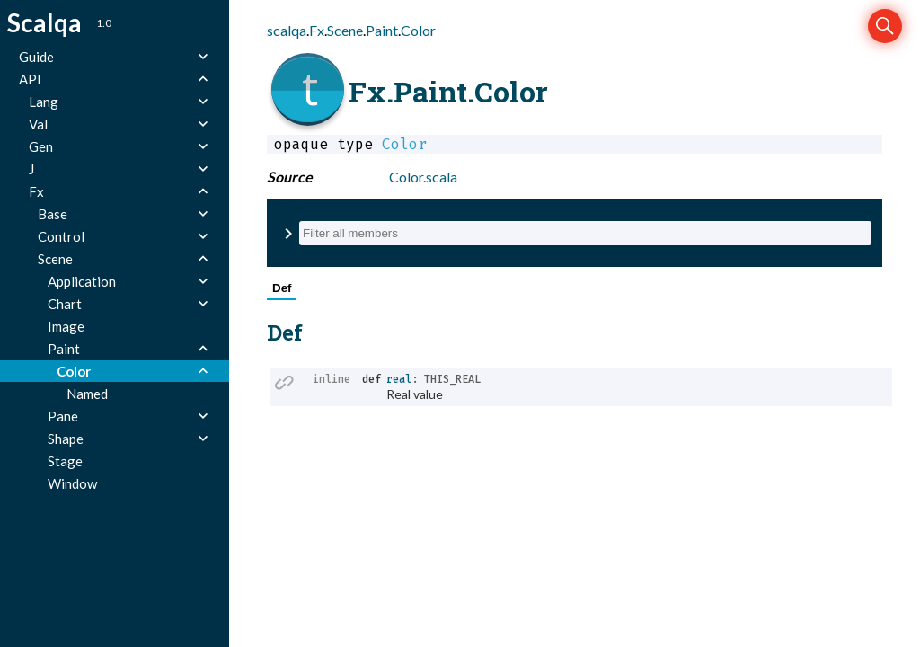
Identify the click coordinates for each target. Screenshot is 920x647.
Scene (345, 30)
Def (281, 288)
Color (418, 30)
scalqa (286, 30)
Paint (382, 30)
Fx (316, 30)
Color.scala (423, 176)
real (398, 379)
